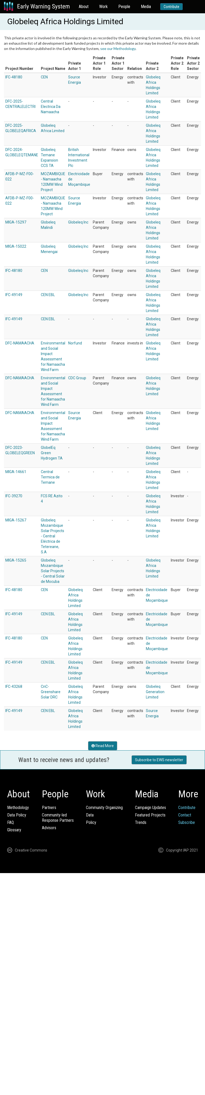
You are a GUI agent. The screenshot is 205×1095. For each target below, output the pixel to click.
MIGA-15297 (15, 222)
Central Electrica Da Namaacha (50, 106)
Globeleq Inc (78, 222)
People (124, 6)
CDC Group (77, 378)
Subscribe (186, 822)
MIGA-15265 (15, 560)
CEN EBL (48, 295)
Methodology (18, 807)
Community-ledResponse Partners (58, 817)
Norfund (75, 343)
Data (90, 815)
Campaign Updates (150, 807)
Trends (140, 822)
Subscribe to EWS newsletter (159, 760)
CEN (44, 77)
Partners (49, 807)
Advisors (49, 827)
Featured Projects (150, 815)
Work (103, 6)
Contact (184, 815)
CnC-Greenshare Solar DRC (50, 691)
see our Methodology (118, 48)
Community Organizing (104, 807)
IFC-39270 (13, 496)
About (84, 6)
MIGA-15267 (15, 520)
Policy (91, 822)
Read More (102, 746)
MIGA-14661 (15, 472)
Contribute (171, 7)
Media (146, 6)
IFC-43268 (13, 686)
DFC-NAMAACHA (19, 343)
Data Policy (16, 815)
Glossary (14, 829)
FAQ (10, 822)
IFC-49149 (13, 295)
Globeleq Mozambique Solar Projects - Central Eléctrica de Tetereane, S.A (52, 536)
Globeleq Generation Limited (155, 691)
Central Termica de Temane (50, 477)
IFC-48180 (13, 77)
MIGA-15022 (15, 246)
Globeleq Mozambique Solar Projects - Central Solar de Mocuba (53, 571)
